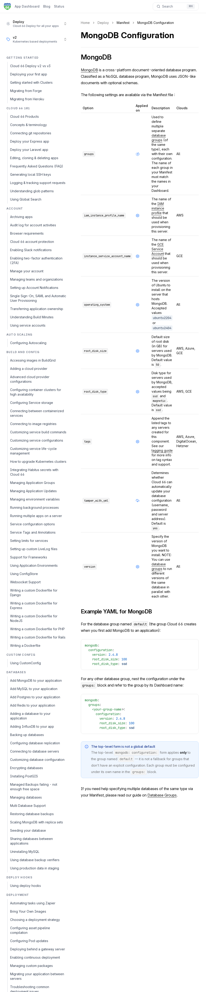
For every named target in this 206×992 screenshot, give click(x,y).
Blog (46, 6)
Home (85, 23)
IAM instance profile (158, 208)
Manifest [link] (123, 23)
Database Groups (162, 795)
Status (59, 6)
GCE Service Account (158, 249)
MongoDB (89, 70)
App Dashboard (27, 6)
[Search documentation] (176, 6)
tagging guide (162, 450)
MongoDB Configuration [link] (155, 23)
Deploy (103, 23)
